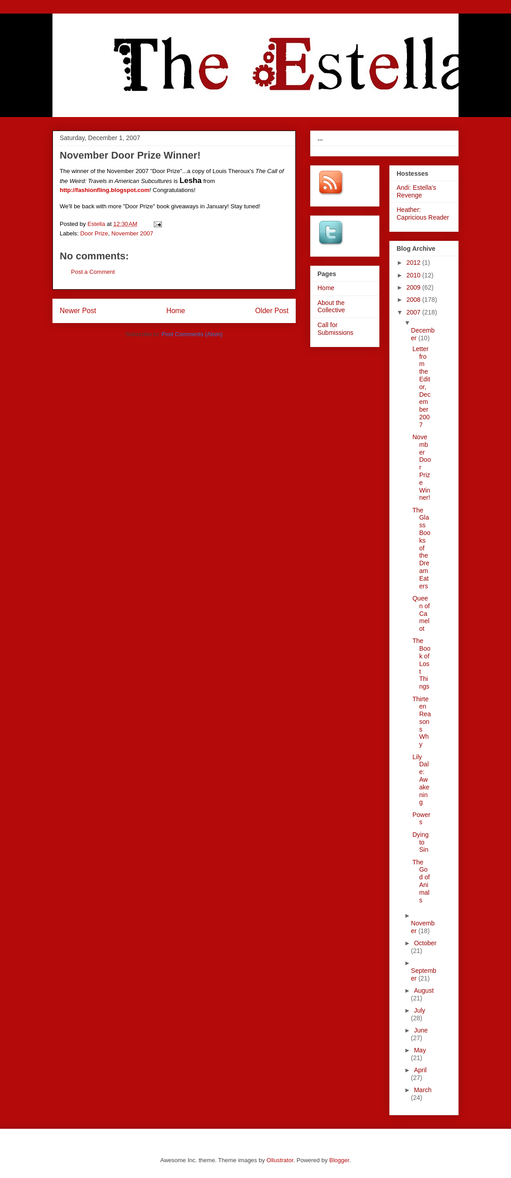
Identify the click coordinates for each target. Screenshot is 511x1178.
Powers (421, 818)
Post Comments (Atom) (191, 334)
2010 (414, 275)
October (425, 943)
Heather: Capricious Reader (423, 213)
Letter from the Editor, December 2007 (421, 386)
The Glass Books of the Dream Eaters (421, 548)
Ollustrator (279, 1160)
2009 (414, 287)
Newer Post (78, 310)
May (420, 1050)
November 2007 (132, 233)
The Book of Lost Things (421, 663)
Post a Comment (93, 271)
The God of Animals (421, 881)
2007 (414, 312)
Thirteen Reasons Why (421, 721)
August (424, 990)
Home (175, 310)
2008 (414, 299)
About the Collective (331, 306)
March (422, 1090)
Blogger (339, 1160)
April (420, 1070)
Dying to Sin (420, 842)
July (419, 1010)
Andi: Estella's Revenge (416, 191)
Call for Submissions (335, 328)
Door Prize (94, 233)
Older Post (272, 310)
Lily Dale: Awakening (421, 779)
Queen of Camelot (421, 613)
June (420, 1030)
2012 (414, 262)
